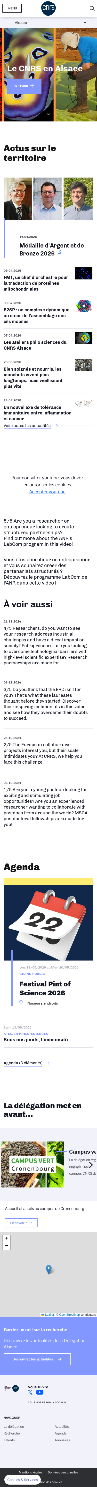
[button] (49, 1270)
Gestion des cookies (48, 1482)
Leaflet (47, 1314)
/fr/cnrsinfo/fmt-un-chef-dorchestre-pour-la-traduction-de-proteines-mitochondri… (48, 281)
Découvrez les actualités (33, 1359)
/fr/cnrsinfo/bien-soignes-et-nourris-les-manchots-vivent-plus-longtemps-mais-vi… (48, 374)
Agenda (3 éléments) (23, 1062)
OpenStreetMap (69, 1314)
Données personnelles (63, 1472)
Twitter (30, 1392)
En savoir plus (21, 1223)
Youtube (39, 1392)
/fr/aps (48, 342)
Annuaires (62, 1440)
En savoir (21, 86)
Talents (9, 1440)
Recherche (12, 1433)
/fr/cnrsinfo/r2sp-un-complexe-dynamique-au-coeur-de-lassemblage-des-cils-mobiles (48, 312)
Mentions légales (30, 1472)
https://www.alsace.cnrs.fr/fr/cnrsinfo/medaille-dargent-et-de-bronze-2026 (48, 213)
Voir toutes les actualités (27, 425)
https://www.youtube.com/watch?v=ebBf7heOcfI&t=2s (48, 803)
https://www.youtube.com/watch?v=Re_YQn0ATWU (48, 750)
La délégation (14, 1426)
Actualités (62, 1426)
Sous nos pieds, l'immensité (48, 1034)
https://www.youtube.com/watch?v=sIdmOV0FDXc (48, 642)
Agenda (60, 1433)
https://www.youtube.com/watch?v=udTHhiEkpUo (48, 700)
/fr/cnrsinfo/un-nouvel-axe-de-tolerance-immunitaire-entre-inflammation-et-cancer (48, 409)
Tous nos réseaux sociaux (47, 1402)
